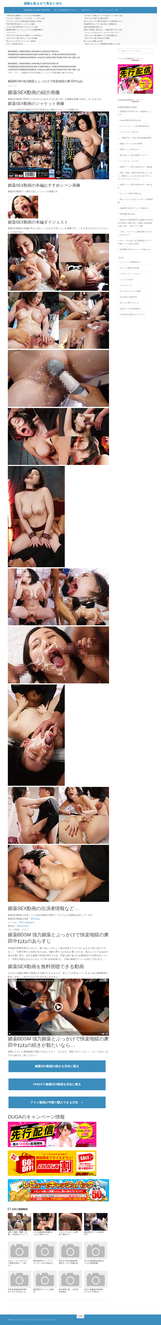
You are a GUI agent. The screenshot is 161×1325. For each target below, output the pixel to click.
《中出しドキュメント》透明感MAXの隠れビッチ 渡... (102, 44)
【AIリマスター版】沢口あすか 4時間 (96, 38)
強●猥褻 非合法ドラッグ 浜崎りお (134, 208)
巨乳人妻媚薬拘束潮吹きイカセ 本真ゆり (93, 1290)
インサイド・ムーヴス (129, 161)
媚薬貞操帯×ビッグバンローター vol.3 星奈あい (43, 1262)
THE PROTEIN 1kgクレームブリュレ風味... (21, 24)
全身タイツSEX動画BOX (130, 309)
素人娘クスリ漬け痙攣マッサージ (134, 155)
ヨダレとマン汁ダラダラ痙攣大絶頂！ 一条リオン (17, 1263)
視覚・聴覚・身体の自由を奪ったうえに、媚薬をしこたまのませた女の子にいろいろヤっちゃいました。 (135, 176)
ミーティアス (10, 32)
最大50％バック (89, 10)
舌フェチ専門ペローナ (129, 303)
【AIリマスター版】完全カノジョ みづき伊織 (21, 38)
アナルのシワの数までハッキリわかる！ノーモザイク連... (103, 15)
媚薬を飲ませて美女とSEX (43, 3)
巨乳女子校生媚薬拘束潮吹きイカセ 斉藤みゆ (68, 1262)
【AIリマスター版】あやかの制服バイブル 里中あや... (24, 35)
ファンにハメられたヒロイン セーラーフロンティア (101, 32)
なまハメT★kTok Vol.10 (14, 44)
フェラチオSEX (126, 279)
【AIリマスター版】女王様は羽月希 (96, 18)
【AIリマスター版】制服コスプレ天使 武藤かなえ (101, 35)
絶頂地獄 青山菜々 (128, 214)
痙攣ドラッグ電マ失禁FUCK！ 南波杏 (136, 167)
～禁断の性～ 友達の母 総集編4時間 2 (136, 138)
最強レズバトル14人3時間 (131, 143)
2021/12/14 (22, 926)
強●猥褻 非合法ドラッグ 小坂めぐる (135, 249)
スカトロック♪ (126, 285)
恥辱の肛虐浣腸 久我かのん (93, 27)
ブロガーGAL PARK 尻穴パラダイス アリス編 (21, 27)
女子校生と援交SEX (128, 297)
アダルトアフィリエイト (130, 274)
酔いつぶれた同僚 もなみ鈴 (93, 41)
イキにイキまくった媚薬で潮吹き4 (68, 1233)
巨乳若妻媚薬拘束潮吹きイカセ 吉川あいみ (17, 1290)
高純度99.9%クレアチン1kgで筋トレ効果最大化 (100, 24)
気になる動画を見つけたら (66, 10)
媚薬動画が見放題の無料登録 (37, 10)
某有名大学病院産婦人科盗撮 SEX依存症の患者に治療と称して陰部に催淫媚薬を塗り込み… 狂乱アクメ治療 (135, 223)
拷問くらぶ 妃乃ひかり (129, 149)
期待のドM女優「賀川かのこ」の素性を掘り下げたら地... (103, 30)
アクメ (25, 929)
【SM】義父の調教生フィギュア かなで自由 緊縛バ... (24, 15)
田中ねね (35, 919)
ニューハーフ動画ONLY (130, 262)
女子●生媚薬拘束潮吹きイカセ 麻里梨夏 (94, 1262)
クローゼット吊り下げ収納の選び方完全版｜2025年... (24, 21)
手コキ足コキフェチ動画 (130, 291)
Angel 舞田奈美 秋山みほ (130, 120)
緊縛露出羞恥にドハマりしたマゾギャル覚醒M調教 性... (25, 30)
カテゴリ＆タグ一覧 (108, 10)
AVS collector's (26, 922)
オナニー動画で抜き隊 (129, 268)
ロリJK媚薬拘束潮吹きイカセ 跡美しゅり (43, 1233)
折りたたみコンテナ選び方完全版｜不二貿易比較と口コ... (103, 21)
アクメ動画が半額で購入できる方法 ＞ (57, 1102)
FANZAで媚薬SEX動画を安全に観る (57, 1084)
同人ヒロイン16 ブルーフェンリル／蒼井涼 (21, 41)
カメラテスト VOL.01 (129, 132)
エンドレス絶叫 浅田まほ (130, 193)
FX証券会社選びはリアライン (132, 314)
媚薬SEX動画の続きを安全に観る (57, 1066)
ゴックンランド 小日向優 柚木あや (134, 126)
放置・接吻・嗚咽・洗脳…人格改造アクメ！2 (18, 1233)
